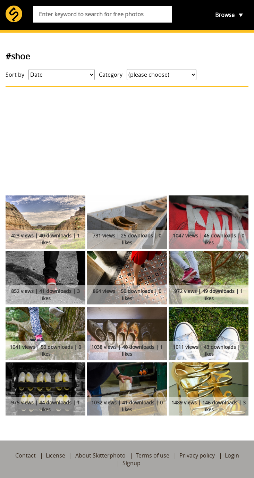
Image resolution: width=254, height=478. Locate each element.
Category (110, 74)
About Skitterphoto (100, 455)
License (55, 455)
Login (232, 455)
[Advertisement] (127, 141)
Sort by (15, 74)
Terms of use (152, 455)
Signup (131, 463)
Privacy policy (197, 455)
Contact (25, 455)
